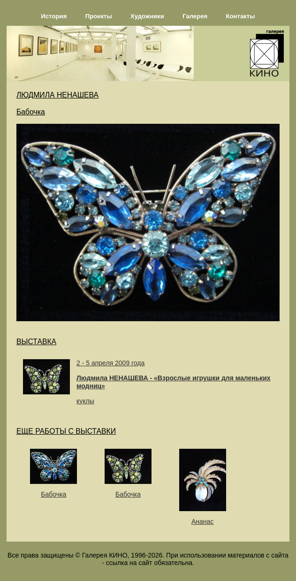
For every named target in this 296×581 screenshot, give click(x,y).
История (54, 16)
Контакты (240, 16)
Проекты (98, 16)
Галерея (194, 16)
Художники (147, 16)
